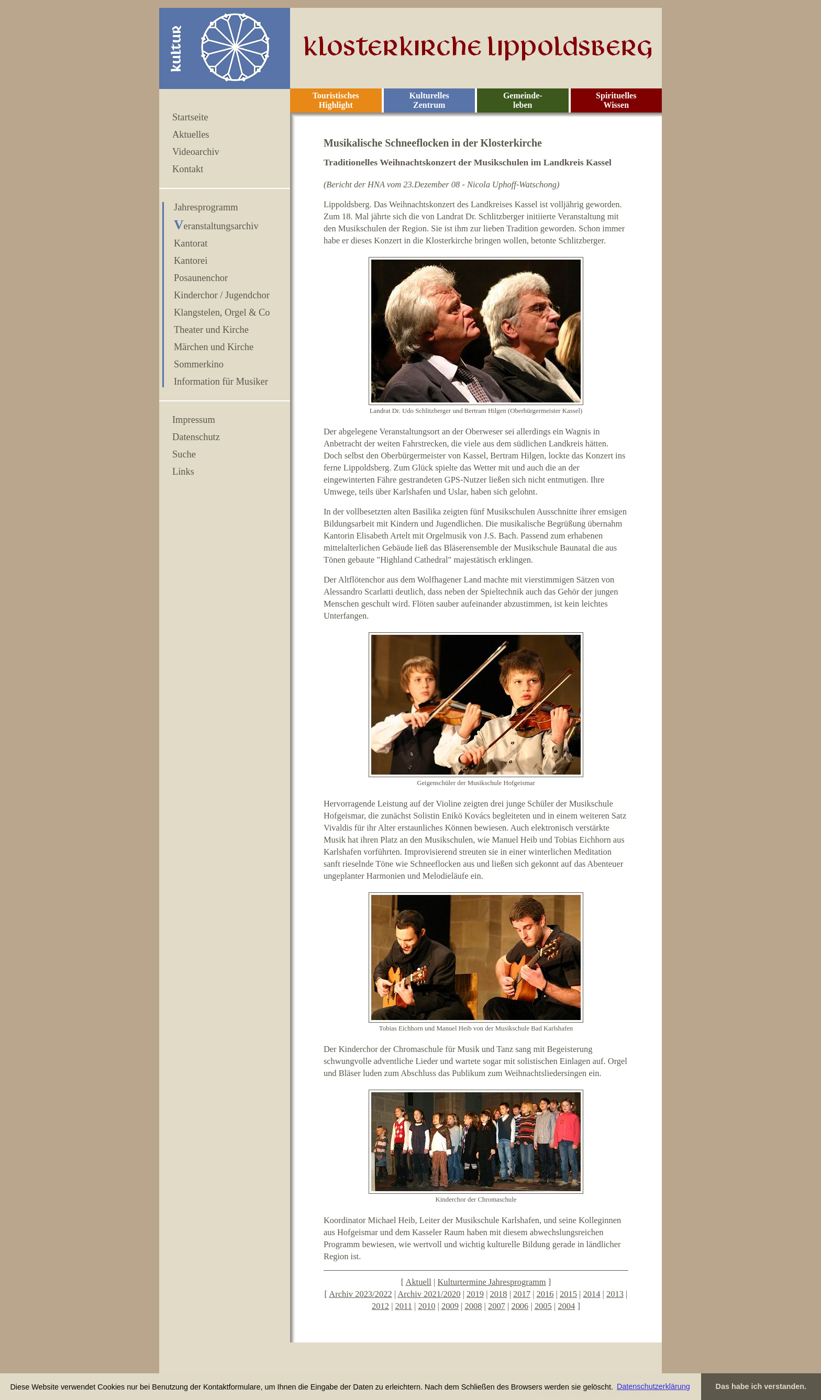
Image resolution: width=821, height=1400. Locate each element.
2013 (615, 1294)
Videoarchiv (195, 152)
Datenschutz (196, 437)
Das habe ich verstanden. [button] (761, 1386)
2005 (543, 1306)
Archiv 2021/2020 (428, 1294)
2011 (403, 1306)
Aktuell (418, 1282)
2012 (380, 1306)
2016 (545, 1294)
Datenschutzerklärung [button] (653, 1386)
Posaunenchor (201, 278)
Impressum (193, 420)
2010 (426, 1306)
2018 (498, 1294)
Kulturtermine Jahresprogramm (491, 1282)
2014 (592, 1294)
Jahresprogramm (206, 207)
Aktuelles (190, 134)
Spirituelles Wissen (616, 100)
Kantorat (190, 243)
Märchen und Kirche (213, 347)
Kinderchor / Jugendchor (222, 295)
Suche (184, 454)
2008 (473, 1306)
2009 (450, 1306)
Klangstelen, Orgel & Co (222, 312)
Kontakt (187, 169)
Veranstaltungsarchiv (216, 226)
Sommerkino (199, 364)
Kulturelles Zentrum (429, 100)
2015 (568, 1294)
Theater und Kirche (211, 329)
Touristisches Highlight (336, 100)
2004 (566, 1306)
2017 (521, 1294)
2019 (475, 1294)
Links (183, 471)
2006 (519, 1306)
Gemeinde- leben (522, 100)
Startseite (190, 117)
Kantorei (190, 260)
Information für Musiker (221, 381)
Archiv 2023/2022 (360, 1294)
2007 (496, 1306)
